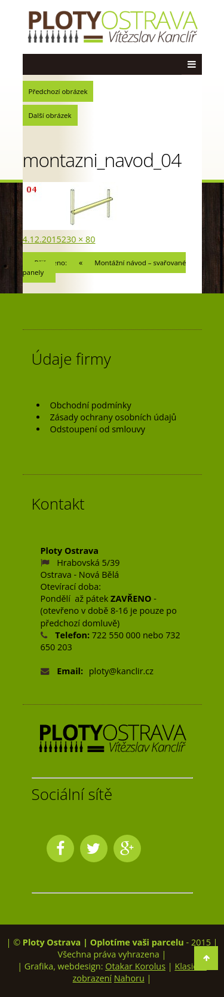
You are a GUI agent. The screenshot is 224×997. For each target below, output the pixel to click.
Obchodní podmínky (90, 405)
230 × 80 (79, 239)
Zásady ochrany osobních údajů (113, 417)
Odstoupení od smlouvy (97, 429)
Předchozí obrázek (58, 91)
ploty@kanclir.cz (121, 671)
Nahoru (129, 978)
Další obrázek (50, 115)
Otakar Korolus (135, 966)
